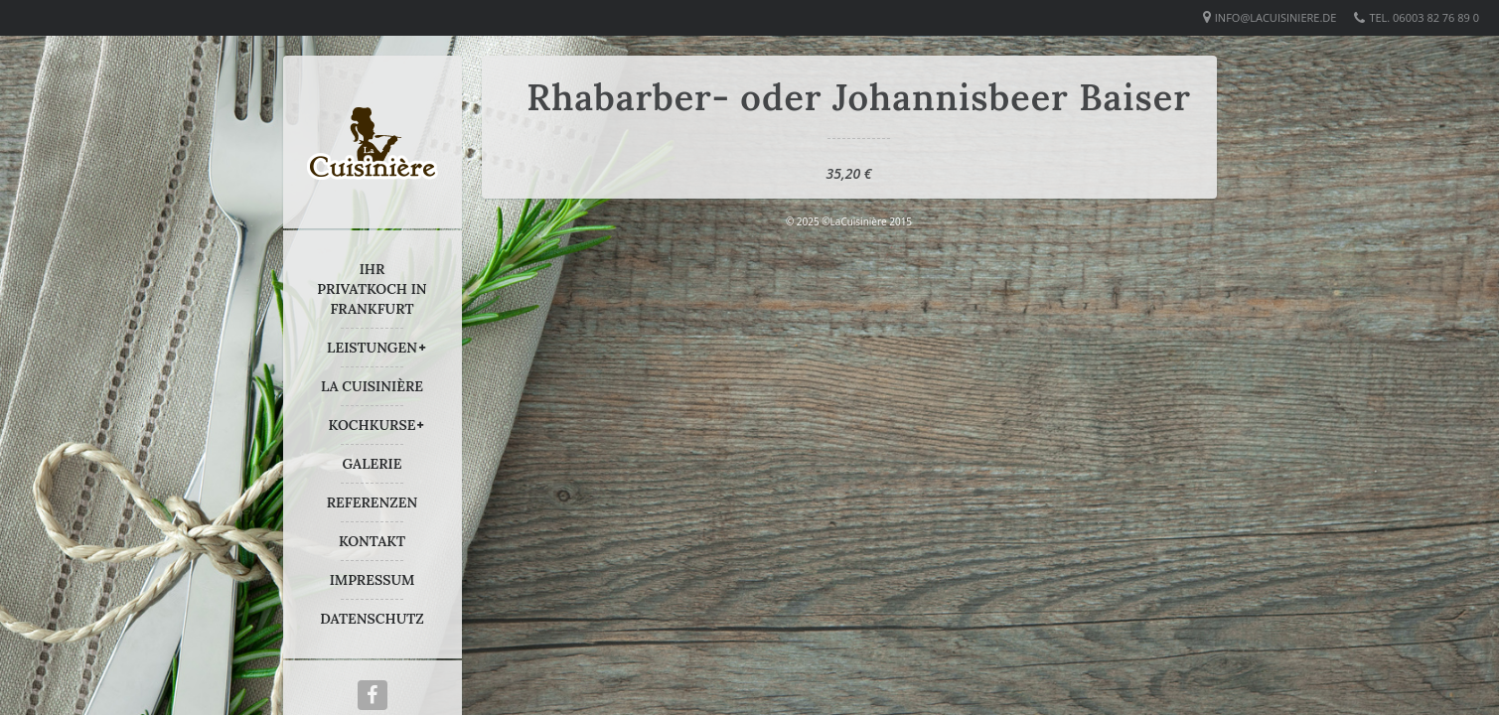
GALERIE (372, 464)
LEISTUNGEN (372, 348)
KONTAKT (372, 541)
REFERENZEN (372, 502)
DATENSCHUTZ (372, 619)
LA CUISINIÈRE (372, 386)
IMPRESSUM (372, 580)
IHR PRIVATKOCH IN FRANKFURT (371, 289)
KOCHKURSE (372, 425)
